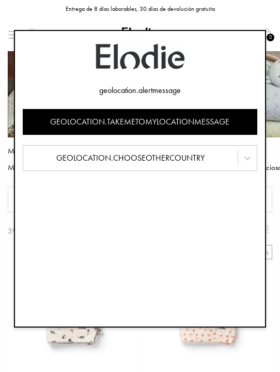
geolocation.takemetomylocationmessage (139, 121)
